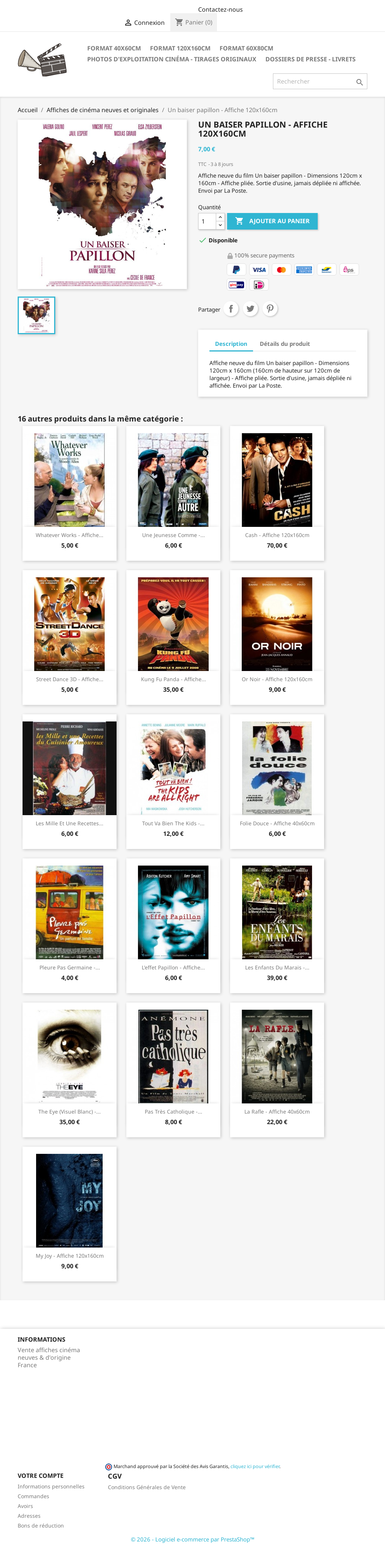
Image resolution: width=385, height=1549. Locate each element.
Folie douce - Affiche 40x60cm (277, 823)
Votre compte (41, 1475)
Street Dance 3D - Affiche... (69, 679)
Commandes (33, 1496)
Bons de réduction (41, 1525)
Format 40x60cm (114, 48)
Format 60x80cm (246, 48)
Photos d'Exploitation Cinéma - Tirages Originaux (171, 59)
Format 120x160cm (180, 48)
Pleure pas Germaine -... (69, 967)
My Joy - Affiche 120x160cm (70, 1255)
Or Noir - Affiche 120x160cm (277, 679)
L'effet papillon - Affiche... (173, 967)
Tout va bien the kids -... (173, 823)
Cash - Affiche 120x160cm (277, 535)
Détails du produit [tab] (285, 343)
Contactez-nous (220, 9)
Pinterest (269, 308)
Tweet (250, 308)
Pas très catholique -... (173, 1111)
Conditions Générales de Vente (147, 1487)
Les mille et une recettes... (69, 823)
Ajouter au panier (272, 221)
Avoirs (25, 1505)
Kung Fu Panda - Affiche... (173, 679)
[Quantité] (207, 221)
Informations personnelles (51, 1486)
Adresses (29, 1515)
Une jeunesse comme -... (173, 535)
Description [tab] (231, 343)
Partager (230, 308)
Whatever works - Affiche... (69, 535)
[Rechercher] (320, 81)
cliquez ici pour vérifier (254, 1466)
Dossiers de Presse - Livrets (310, 59)
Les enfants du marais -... (277, 967)
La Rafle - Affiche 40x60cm (277, 1111)
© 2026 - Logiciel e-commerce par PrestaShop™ (193, 1539)
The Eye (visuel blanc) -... (69, 1111)
